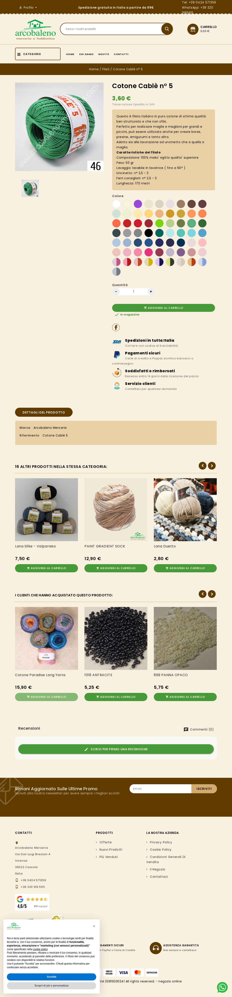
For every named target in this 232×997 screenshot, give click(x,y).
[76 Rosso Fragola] (138, 223)
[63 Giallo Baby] (127, 213)
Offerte (105, 840)
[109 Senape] (170, 213)
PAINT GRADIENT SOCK (104, 546)
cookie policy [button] (40, 949)
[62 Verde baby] (116, 213)
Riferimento (30, 435)
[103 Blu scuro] (181, 242)
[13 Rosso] (127, 223)
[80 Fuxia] (148, 252)
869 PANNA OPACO (171, 674)
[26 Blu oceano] (159, 242)
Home (70, 54)
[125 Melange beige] (181, 262)
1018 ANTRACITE (98, 674)
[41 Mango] (191, 213)
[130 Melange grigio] (116, 271)
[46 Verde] (191, 223)
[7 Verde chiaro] (170, 223)
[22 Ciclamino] (138, 252)
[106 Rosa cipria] (202, 242)
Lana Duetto (165, 546)
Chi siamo (86, 54)
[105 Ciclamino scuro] (159, 252)
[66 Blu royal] (148, 242)
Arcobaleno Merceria (50, 428)
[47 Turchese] (202, 233)
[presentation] (184, 800)
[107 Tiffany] (181, 233)
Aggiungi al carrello (163, 308)
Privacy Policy (161, 840)
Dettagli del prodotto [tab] (44, 412)
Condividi (115, 327)
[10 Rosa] (127, 252)
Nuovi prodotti (110, 848)
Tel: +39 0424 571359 (199, 2)
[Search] (116, 29)
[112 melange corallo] (127, 262)
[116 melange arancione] (138, 262)
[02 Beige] (148, 204)
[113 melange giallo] (148, 262)
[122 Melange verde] (170, 262)
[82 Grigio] (138, 233)
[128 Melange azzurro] (202, 262)
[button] (94, 926)
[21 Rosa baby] (191, 242)
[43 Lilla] (170, 252)
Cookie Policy (161, 848)
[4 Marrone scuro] (202, 204)
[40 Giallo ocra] (159, 213)
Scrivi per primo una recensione (116, 747)
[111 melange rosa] (116, 262)
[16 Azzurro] (191, 233)
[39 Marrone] (191, 204)
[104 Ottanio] (159, 233)
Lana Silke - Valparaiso (35, 546)
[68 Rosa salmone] (116, 252)
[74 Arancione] (202, 213)
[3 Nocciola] (181, 204)
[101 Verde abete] (202, 223)
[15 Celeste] (116, 242)
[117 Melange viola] (159, 262)
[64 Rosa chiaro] (202, 252)
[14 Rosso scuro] (148, 223)
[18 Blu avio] (138, 242)
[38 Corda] (181, 213)
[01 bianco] (116, 204)
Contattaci (159, 875)
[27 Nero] (148, 233)
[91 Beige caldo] (159, 204)
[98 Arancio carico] (116, 223)
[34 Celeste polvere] (127, 242)
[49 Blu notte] (170, 242)
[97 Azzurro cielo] (170, 233)
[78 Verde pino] (116, 233)
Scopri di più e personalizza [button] (52, 985)
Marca (25, 428)
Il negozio (157, 867)
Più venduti (108, 855)
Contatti (121, 54)
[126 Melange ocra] (191, 262)
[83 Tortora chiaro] (170, 204)
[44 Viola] (138, 204)
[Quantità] (133, 292)
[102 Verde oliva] (181, 223)
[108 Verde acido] (159, 223)
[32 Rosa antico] (191, 252)
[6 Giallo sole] (148, 213)
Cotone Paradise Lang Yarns (40, 674)
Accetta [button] (51, 976)
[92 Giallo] (138, 213)
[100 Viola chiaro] (181, 252)
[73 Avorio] (127, 204)
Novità (103, 54)
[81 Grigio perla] (127, 233)
